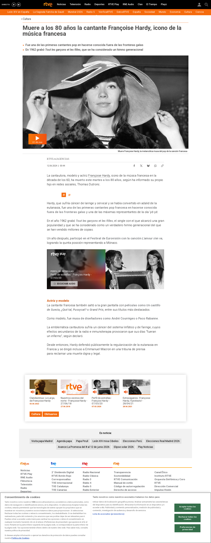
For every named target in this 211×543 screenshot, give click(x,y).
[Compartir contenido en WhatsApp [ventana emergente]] (155, 165)
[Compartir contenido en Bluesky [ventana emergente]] (148, 165)
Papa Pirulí (82, 441)
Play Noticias (145, 446)
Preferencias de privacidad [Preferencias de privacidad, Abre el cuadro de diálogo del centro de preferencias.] (187, 528)
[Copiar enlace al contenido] (162, 165)
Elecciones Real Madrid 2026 (163, 441)
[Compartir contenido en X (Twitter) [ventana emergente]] (141, 165)
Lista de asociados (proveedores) (108, 514)
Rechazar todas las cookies (187, 518)
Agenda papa (64, 441)
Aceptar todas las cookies (187, 507)
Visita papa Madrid (41, 441)
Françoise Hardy (99, 175)
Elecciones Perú (132, 441)
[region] (105, 517)
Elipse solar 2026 (124, 446)
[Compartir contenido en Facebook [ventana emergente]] (134, 165)
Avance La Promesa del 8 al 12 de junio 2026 (83, 446)
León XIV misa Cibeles (106, 441)
